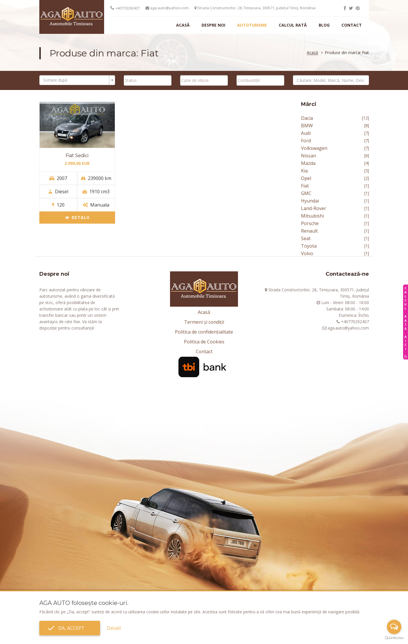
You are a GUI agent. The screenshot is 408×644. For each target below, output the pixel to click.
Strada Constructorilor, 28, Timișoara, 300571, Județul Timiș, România (254, 7)
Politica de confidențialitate (204, 332)
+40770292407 (127, 8)
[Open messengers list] (394, 627)
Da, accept (69, 628)
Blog (324, 25)
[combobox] (77, 80)
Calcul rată (293, 25)
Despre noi (213, 25)
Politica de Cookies (204, 341)
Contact (351, 25)
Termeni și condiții (204, 322)
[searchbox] (147, 80)
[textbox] (75, 80)
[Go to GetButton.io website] (394, 638)
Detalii (77, 217)
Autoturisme (252, 25)
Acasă (183, 25)
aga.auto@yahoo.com (167, 7)
